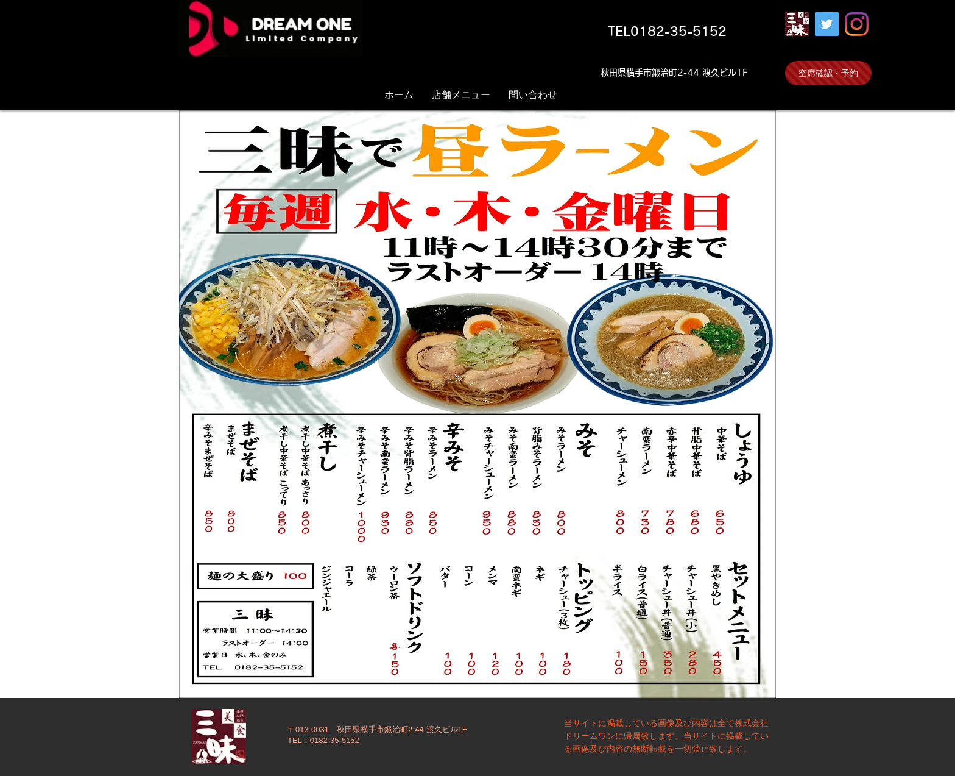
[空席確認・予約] (828, 73)
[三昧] (797, 24)
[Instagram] (857, 24)
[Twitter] (827, 24)
